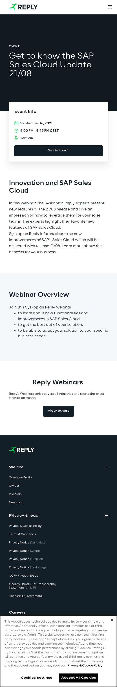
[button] (58, 612)
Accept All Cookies (78, 677)
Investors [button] (15, 494)
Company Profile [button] (20, 477)
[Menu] (110, 7)
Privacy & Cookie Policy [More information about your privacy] (85, 665)
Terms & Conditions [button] (22, 534)
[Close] (112, 620)
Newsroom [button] (16, 502)
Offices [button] (14, 485)
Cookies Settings (36, 677)
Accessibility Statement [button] (25, 596)
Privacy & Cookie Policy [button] (25, 526)
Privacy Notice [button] (27, 542)
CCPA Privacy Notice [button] (23, 575)
